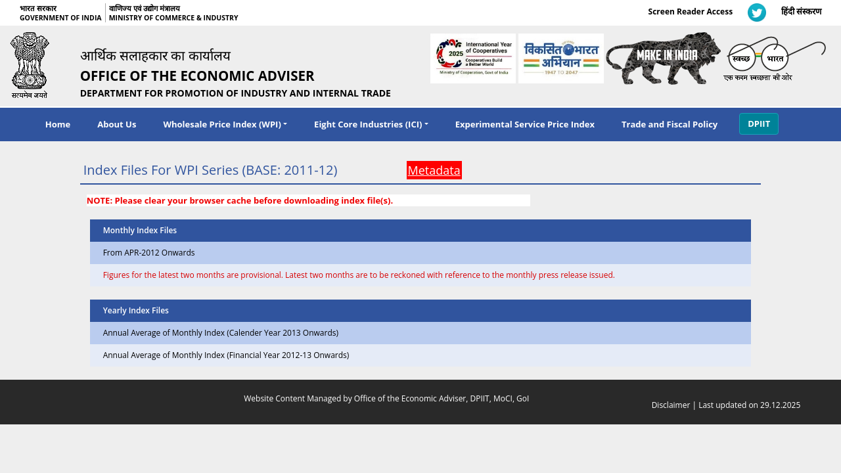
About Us (116, 124)
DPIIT (759, 123)
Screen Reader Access (690, 11)
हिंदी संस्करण (801, 11)
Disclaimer (671, 405)
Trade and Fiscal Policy (669, 124)
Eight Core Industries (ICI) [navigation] (368, 124)
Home (57, 124)
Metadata (434, 170)
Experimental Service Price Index (525, 124)
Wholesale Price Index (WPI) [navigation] (222, 124)
